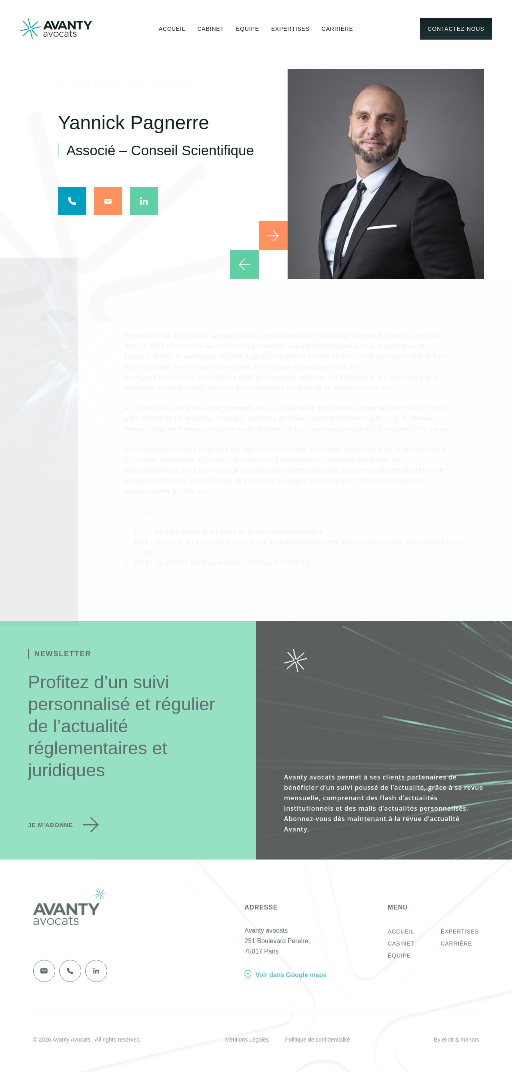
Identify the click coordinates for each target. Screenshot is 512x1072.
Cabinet (210, 28)
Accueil (172, 28)
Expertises (290, 28)
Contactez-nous (456, 28)
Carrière (337, 28)
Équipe (247, 28)
